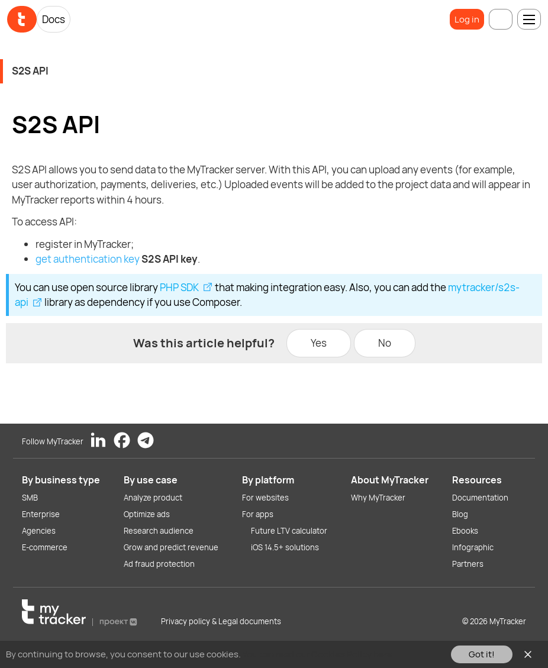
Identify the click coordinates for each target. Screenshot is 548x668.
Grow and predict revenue (171, 547)
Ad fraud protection (159, 564)
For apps (257, 514)
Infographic (473, 547)
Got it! (482, 654)
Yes (319, 343)
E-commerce (44, 547)
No (384, 343)
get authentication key (88, 259)
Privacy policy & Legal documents (221, 621)
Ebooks (465, 530)
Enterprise (41, 514)
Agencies (39, 530)
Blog (460, 514)
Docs (53, 19)
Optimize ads (147, 514)
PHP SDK (179, 287)
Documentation (480, 497)
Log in (466, 19)
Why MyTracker (378, 497)
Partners (467, 564)
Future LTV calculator (289, 530)
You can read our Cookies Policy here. (319, 654)
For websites (265, 497)
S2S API (30, 71)
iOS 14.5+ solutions (285, 547)
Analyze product (153, 497)
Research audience (159, 530)
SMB (30, 497)
